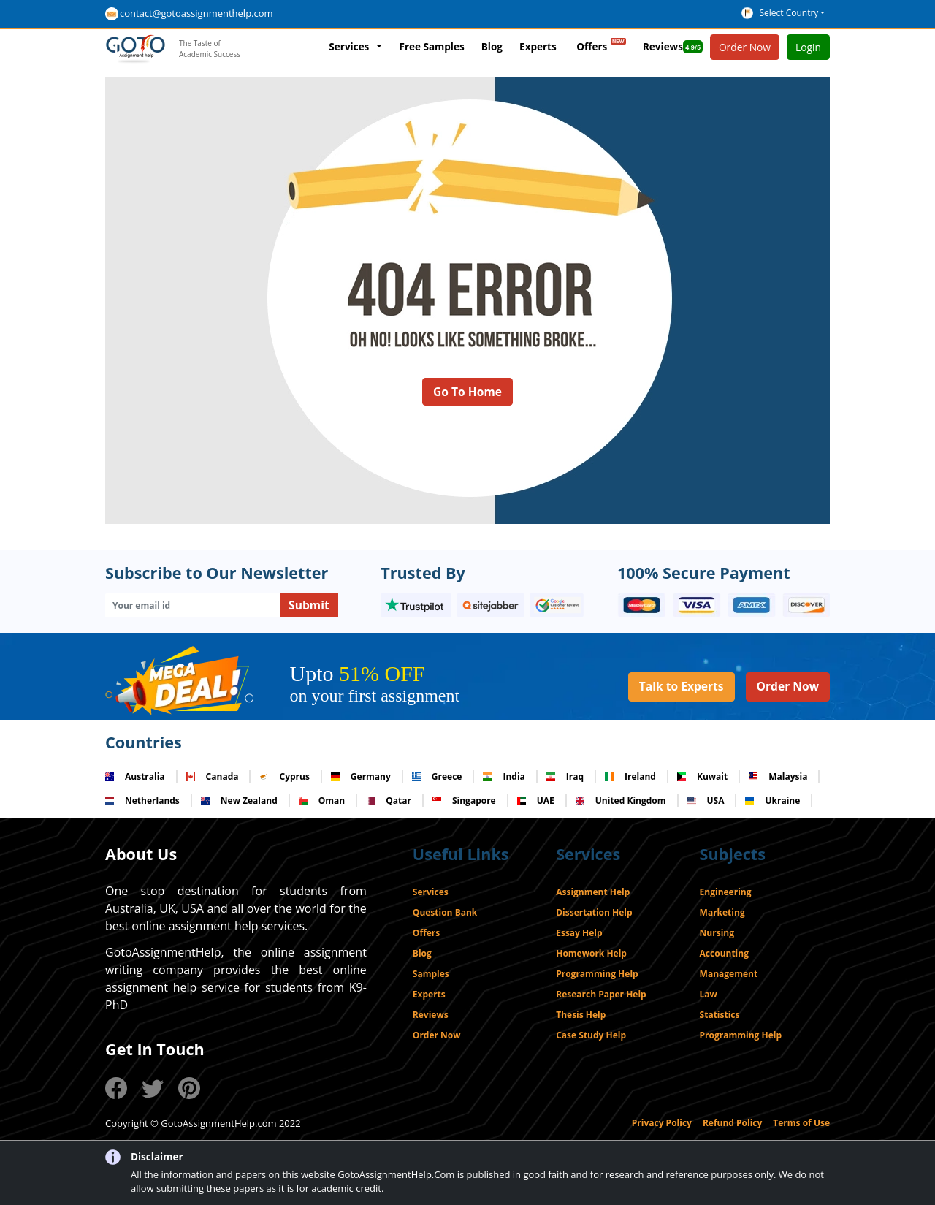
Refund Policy (732, 1123)
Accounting (724, 953)
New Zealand (239, 800)
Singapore (464, 800)
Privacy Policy (662, 1123)
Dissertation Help (594, 912)
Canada (212, 776)
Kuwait (702, 776)
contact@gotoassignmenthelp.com (196, 13)
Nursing (717, 933)
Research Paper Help (601, 994)
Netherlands (142, 800)
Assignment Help (593, 892)
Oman (322, 800)
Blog (492, 46)
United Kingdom (621, 800)
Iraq (565, 776)
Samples (431, 974)
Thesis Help (581, 1014)
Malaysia (778, 776)
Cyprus (284, 776)
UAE (535, 800)
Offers (601, 43)
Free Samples (431, 46)
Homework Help (591, 953)
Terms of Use (801, 1123)
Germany (361, 776)
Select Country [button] (788, 13)
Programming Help (597, 974)
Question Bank (445, 912)
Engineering (726, 892)
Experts (538, 46)
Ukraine (772, 800)
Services (349, 46)
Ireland (630, 776)
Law (708, 994)
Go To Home (467, 392)
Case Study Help (591, 1035)
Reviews (673, 46)
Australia (135, 776)
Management (729, 974)
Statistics (720, 1014)
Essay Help (579, 933)
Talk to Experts (681, 686)
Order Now (788, 686)
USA (706, 800)
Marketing (722, 912)
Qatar (388, 800)
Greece (437, 776)
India (503, 776)
